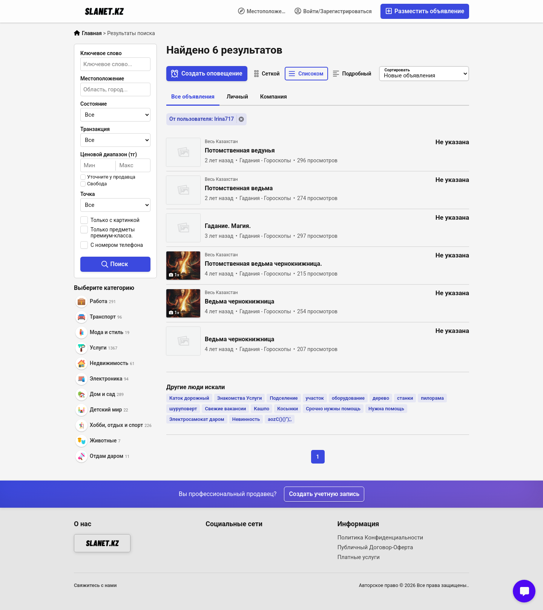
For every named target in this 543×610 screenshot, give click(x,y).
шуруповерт (183, 408)
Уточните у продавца (111, 177)
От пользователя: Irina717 (201, 119)
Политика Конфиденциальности (380, 537)
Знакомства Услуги (239, 398)
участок (315, 398)
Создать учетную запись (324, 494)
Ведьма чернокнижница (239, 301)
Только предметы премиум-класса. (112, 232)
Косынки (287, 408)
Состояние (93, 104)
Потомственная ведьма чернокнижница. (263, 263)
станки (405, 398)
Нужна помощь (386, 408)
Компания (273, 96)
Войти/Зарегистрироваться (333, 11)
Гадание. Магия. (228, 226)
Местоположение (264, 11)
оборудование (348, 398)
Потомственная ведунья (240, 150)
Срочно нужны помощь (333, 408)
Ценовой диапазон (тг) (108, 154)
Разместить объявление (424, 11)
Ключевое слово (101, 53)
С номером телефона (116, 245)
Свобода (97, 183)
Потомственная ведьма (239, 188)
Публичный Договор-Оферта (375, 547)
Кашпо (261, 408)
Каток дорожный (189, 398)
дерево (381, 398)
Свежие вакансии (225, 408)
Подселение (284, 398)
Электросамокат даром (196, 419)
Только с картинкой (115, 220)
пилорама (432, 398)
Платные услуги (358, 557)
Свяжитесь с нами (95, 585)
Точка (87, 194)
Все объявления (193, 96)
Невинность (246, 419)
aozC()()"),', (279, 419)
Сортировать (397, 70)
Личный (237, 96)
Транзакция (95, 129)
